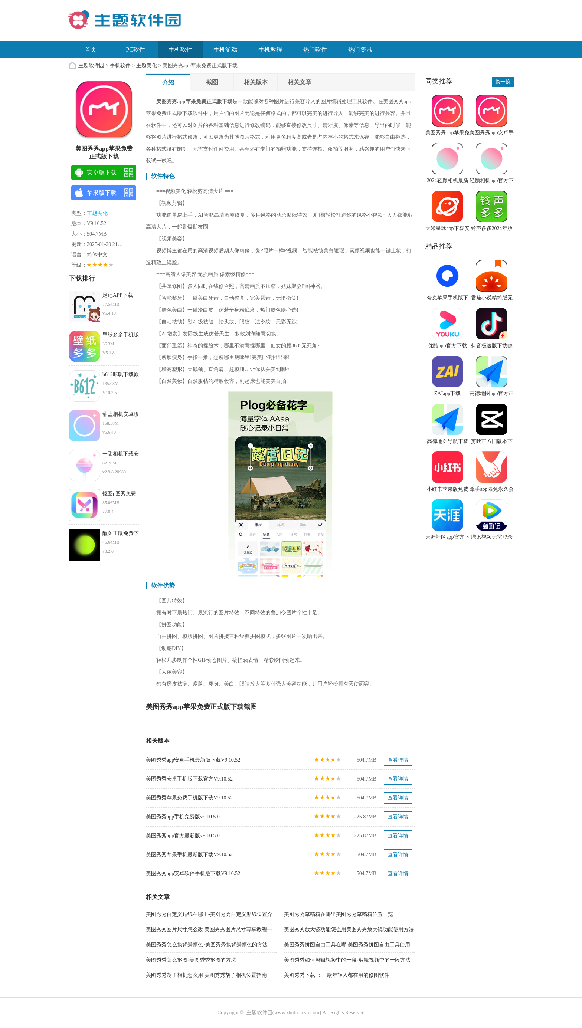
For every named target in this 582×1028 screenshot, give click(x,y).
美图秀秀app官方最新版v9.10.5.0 (183, 835)
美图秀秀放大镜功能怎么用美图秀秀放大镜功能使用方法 (349, 929)
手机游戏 (225, 49)
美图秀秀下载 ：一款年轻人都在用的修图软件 (336, 975)
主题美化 (146, 65)
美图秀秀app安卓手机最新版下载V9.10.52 (193, 760)
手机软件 (180, 49)
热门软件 (315, 49)
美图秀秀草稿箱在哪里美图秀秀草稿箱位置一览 (338, 914)
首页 (91, 49)
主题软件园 (91, 65)
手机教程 (270, 49)
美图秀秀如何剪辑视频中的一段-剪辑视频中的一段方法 (347, 960)
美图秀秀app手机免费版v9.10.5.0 (183, 817)
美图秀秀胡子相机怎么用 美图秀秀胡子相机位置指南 (206, 975)
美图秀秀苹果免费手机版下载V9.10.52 (189, 798)
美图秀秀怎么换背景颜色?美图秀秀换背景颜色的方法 (207, 944)
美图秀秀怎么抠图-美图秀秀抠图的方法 (191, 960)
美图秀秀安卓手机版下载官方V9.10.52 (189, 779)
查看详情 (398, 760)
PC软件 (135, 49)
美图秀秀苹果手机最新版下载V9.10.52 (189, 854)
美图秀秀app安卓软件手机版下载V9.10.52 (193, 873)
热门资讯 (360, 49)
